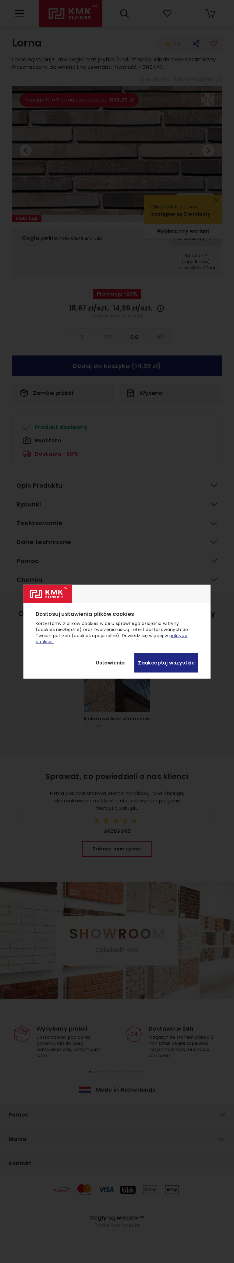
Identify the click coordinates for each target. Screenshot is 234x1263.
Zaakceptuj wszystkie (166, 662)
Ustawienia (110, 662)
